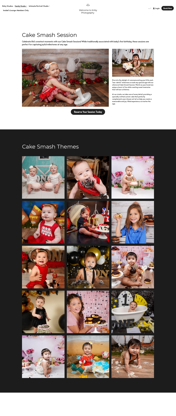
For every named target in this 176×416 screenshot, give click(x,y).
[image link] (65, 77)
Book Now (167, 8)
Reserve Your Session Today (88, 111)
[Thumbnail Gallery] (43, 177)
